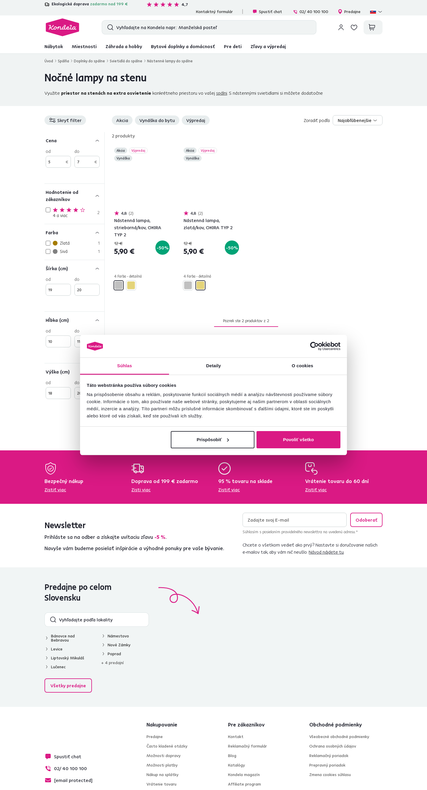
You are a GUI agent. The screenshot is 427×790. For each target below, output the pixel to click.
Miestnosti (84, 46)
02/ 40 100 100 (310, 11)
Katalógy (236, 765)
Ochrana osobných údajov (332, 746)
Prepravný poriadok (327, 765)
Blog (232, 755)
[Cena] (74, 140)
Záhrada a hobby (124, 46)
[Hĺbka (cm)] (74, 320)
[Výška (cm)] (74, 371)
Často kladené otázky (166, 746)
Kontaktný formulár (214, 11)
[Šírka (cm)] (74, 268)
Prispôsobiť (213, 439)
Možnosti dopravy (163, 755)
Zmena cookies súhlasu (330, 774)
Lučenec (58, 667)
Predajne (349, 11)
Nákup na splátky (162, 774)
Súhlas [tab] (124, 365)
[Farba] (74, 232)
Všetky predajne (68, 685)
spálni (221, 93)
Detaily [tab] (213, 365)
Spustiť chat (267, 11)
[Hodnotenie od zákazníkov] (74, 195)
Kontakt (235, 736)
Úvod (48, 60)
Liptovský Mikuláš (67, 658)
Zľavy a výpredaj (268, 46)
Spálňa (63, 60)
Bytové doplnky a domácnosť (183, 46)
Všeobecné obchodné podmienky (339, 736)
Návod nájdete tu (326, 552)
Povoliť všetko (298, 439)
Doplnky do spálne (89, 60)
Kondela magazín (244, 774)
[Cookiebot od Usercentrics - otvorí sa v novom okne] (314, 346)
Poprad (114, 654)
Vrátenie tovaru (161, 784)
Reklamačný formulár (247, 746)
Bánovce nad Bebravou (63, 638)
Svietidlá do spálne (126, 60)
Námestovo (118, 636)
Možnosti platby (162, 765)
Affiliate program (244, 784)
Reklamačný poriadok (328, 755)
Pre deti (233, 46)
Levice (57, 649)
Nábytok (53, 46)
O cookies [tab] (302, 365)
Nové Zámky (119, 645)
